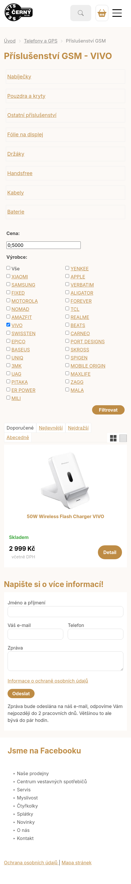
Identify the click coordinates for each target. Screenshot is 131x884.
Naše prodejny (33, 773)
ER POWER (23, 390)
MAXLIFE (81, 374)
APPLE (78, 277)
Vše (15, 269)
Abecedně (18, 437)
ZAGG (77, 382)
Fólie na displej (25, 134)
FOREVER (81, 301)
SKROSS (80, 350)
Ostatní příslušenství (31, 115)
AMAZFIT (21, 317)
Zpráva (15, 648)
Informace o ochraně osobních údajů (48, 681)
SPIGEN (79, 358)
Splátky (25, 814)
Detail (109, 552)
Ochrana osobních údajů (31, 862)
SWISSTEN (23, 333)
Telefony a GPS (41, 41)
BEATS (78, 325)
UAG (16, 374)
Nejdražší (78, 428)
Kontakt (25, 838)
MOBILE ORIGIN (88, 366)
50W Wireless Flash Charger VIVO (65, 516)
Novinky (26, 822)
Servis (23, 790)
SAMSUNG (23, 285)
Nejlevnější (51, 428)
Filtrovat (108, 410)
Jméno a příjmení (26, 603)
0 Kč (102, 13)
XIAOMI (19, 277)
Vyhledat (81, 13)
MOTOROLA (24, 301)
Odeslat (21, 693)
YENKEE (80, 269)
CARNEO (80, 333)
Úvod (10, 41)
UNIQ (17, 358)
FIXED (18, 293)
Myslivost (27, 798)
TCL (75, 309)
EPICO (18, 341)
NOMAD (20, 309)
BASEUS (20, 350)
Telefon (76, 625)
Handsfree (20, 173)
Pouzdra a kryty (26, 96)
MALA (77, 390)
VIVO (16, 325)
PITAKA (19, 382)
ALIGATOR (82, 293)
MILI (16, 398)
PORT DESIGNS (88, 341)
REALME (80, 317)
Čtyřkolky (27, 806)
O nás (23, 830)
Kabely (15, 193)
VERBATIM (82, 285)
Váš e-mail (19, 625)
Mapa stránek (76, 862)
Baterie (15, 212)
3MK (16, 366)
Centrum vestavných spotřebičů (52, 781)
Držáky (15, 154)
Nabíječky (19, 77)
